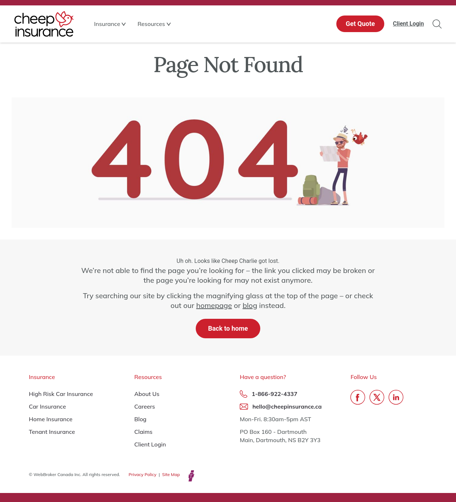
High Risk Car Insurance (61, 393)
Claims (143, 431)
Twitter (376, 397)
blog (250, 305)
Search (437, 23)
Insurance (107, 23)
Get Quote (360, 23)
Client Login (408, 23)
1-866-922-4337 (274, 393)
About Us (147, 393)
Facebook (357, 397)
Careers (144, 406)
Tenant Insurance (52, 431)
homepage (214, 305)
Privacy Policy (142, 474)
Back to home (228, 328)
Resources (151, 23)
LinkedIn (396, 397)
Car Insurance (47, 406)
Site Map (171, 474)
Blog (140, 419)
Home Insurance (50, 419)
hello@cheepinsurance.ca (287, 406)
